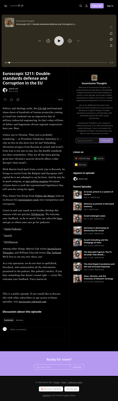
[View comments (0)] (111, 33)
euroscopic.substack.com (32, 302)
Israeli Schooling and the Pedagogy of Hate (96, 241)
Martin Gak (13, 89)
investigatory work (28, 200)
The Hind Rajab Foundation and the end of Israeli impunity (99, 265)
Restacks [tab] (19, 320)
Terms (63, 382)
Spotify (8, 235)
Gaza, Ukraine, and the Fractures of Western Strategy (98, 277)
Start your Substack (50, 389)
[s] (77, 194)
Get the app (71, 389)
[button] (40, 40)
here (59, 218)
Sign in (110, 5)
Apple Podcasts (12, 229)
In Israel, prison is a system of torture (98, 193)
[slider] (58, 62)
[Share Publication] (86, 5)
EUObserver (11, 242)
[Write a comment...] (37, 333)
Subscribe (97, 5)
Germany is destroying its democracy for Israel (96, 229)
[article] (94, 194)
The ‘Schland (54, 253)
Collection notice (75, 382)
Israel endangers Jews (94, 215)
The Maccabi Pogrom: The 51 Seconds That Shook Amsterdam (98, 253)
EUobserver (37, 214)
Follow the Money (45, 196)
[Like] (5, 99)
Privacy (56, 382)
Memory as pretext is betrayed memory (99, 205)
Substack (46, 395)
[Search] (80, 5)
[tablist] (14, 320)
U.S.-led (42, 108)
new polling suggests (36, 181)
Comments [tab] (8, 320)
